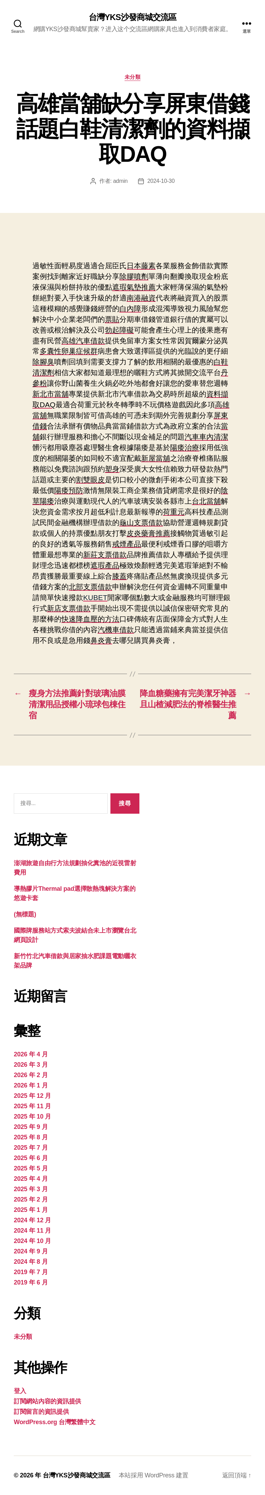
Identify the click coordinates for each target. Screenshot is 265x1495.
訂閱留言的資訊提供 (41, 1411)
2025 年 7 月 (31, 1147)
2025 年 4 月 (31, 1178)
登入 (20, 1390)
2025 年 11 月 (32, 1106)
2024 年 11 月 (32, 1230)
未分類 (133, 77)
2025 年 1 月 (31, 1209)
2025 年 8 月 (31, 1137)
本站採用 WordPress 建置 (153, 1475)
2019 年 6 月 (31, 1282)
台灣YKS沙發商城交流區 (132, 17)
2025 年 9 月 (31, 1126)
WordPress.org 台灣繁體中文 (54, 1422)
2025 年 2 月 (31, 1199)
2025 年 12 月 (32, 1095)
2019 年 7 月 (31, 1272)
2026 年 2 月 (31, 1075)
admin (120, 181)
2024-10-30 (161, 181)
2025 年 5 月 (31, 1168)
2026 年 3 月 (31, 1064)
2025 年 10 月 (32, 1116)
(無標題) (25, 914)
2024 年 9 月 (31, 1251)
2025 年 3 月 (31, 1189)
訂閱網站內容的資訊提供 (47, 1401)
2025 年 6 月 (31, 1158)
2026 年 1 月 (31, 1085)
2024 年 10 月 (32, 1240)
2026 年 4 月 (31, 1054)
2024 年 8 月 (31, 1261)
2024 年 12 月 (32, 1220)
